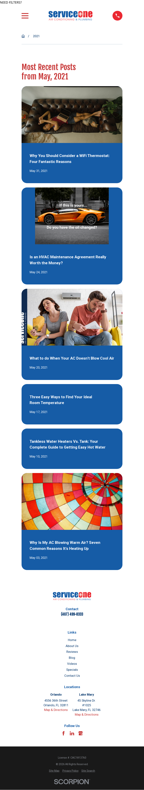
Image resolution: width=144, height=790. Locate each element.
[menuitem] (54, 771)
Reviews (72, 652)
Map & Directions (56, 710)
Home (72, 640)
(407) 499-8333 (72, 614)
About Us (72, 646)
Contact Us (72, 675)
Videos (72, 664)
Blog (72, 658)
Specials (72, 670)
